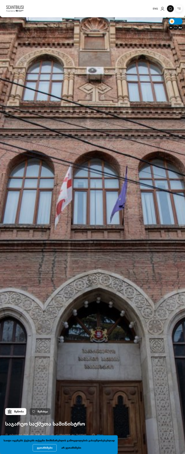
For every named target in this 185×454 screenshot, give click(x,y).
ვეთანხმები (45, 447)
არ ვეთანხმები (71, 447)
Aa (171, 27)
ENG (155, 8)
